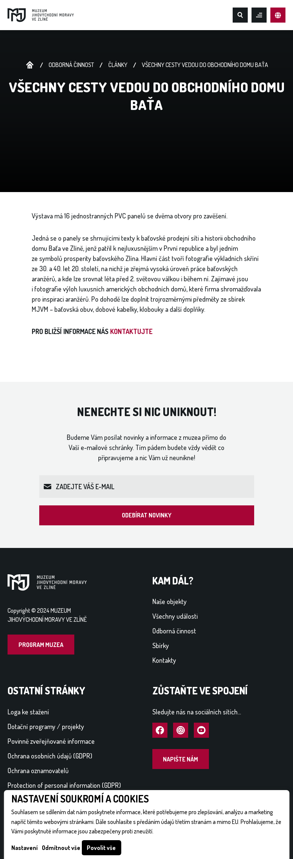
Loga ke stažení (28, 712)
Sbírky (160, 645)
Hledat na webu (240, 15)
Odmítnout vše (61, 847)
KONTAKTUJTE (132, 331)
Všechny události (175, 616)
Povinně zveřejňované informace (51, 741)
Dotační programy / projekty (46, 726)
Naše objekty (169, 601)
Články (117, 65)
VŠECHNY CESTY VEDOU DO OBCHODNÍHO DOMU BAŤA (205, 65)
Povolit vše (101, 847)
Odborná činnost (71, 65)
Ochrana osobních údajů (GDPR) (50, 756)
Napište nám (180, 759)
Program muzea (40, 644)
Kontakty (164, 660)
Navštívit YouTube (201, 730)
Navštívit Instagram (180, 730)
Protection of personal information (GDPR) (64, 785)
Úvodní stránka (29, 65)
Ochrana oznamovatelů (38, 770)
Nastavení (24, 847)
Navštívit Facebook (159, 730)
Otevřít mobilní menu (259, 15)
